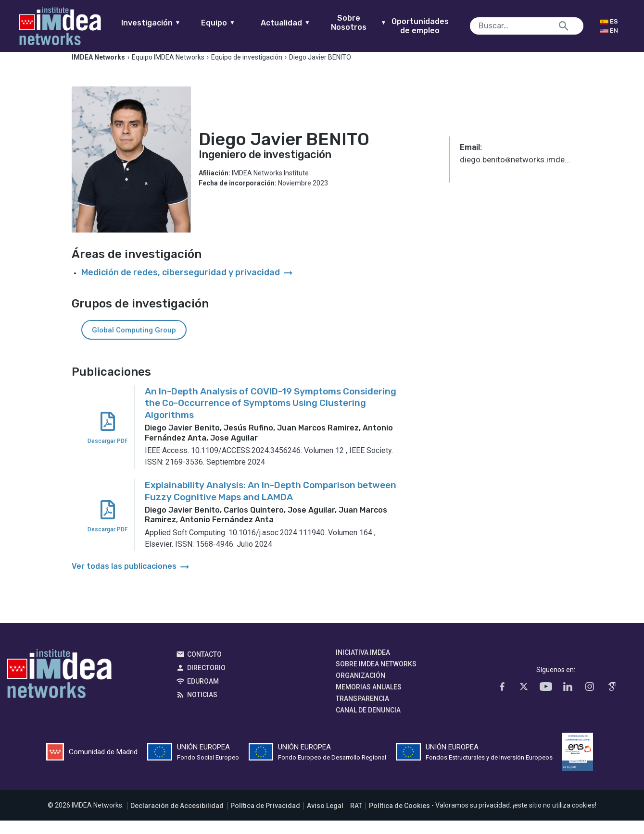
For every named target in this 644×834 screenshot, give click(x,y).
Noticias (202, 708)
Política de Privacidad (265, 819)
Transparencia (362, 712)
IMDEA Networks (59, 690)
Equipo (234, 22)
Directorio (206, 682)
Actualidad (302, 22)
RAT (356, 819)
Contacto (204, 668)
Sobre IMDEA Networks (376, 678)
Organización (360, 689)
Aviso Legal (325, 819)
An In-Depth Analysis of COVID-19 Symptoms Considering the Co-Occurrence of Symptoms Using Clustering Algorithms (270, 416)
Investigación (167, 22)
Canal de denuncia (368, 724)
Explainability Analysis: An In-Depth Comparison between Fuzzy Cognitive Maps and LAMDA (270, 504)
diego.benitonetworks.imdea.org (516, 174)
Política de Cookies (399, 819)
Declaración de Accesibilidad (177, 819)
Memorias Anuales (369, 701)
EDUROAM (203, 695)
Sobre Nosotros (375, 22)
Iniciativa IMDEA (363, 666)
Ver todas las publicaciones (131, 580)
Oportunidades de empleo (436, 26)
